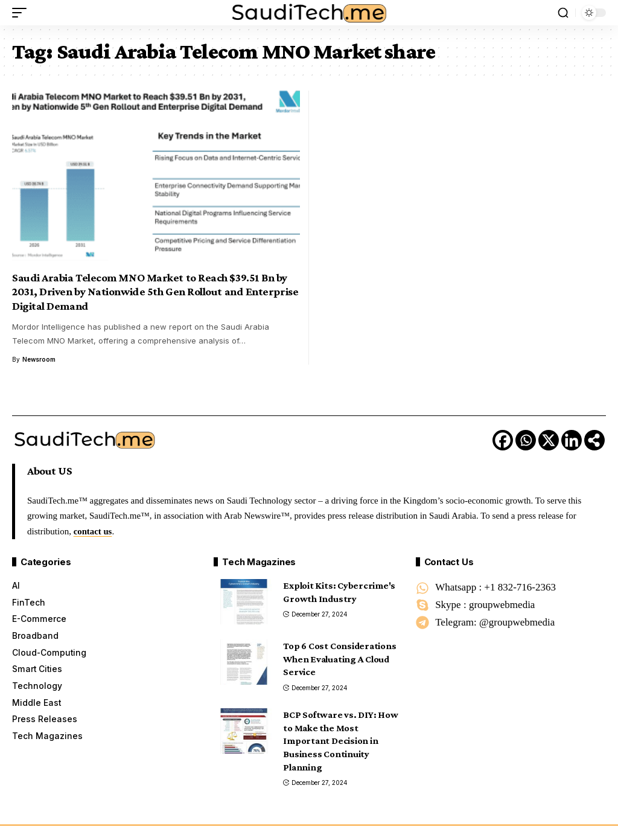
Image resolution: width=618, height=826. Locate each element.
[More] (594, 440)
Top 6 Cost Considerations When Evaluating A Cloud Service (339, 659)
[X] (548, 440)
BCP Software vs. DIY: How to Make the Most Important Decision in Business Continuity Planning (340, 740)
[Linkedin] (571, 440)
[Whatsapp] (525, 440)
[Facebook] (502, 440)
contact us (93, 531)
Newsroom (39, 359)
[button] (22, 13)
